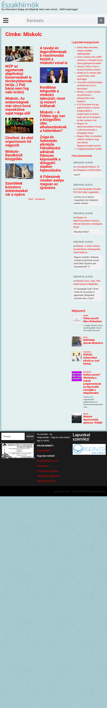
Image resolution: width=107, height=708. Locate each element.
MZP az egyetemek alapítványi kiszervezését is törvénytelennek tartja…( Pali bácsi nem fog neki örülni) (18, 79)
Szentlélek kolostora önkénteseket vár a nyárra (16, 189)
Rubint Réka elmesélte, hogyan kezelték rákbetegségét (87, 50)
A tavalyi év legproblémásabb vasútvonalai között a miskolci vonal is (53, 55)
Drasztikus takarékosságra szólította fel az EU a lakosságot (89, 85)
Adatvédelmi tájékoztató (48, 476)
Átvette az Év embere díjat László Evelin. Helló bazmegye (89, 76)
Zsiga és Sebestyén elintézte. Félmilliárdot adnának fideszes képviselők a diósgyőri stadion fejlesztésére (50, 153)
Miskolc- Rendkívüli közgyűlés (14, 155)
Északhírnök (20, 4)
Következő (40, 199)
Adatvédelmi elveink (46, 481)
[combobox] (13, 436)
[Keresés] (101, 20)
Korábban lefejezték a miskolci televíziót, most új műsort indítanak (52, 96)
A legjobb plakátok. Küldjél (89, 149)
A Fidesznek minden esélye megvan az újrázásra (52, 182)
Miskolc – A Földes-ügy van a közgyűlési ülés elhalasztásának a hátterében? (53, 121)
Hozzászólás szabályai (48, 471)
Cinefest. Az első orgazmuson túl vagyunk (19, 141)
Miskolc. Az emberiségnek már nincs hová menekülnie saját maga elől (18, 105)
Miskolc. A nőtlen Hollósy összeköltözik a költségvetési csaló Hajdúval (86, 249)
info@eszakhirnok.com (47, 461)
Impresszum (42, 466)
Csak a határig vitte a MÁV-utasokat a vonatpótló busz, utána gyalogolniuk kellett (90, 60)
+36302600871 (44, 450)
